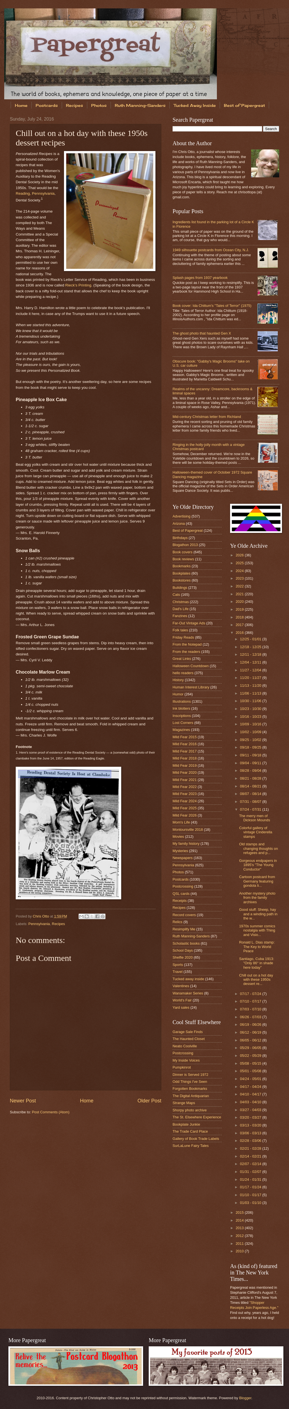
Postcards (47, 105)
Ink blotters (181, 708)
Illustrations (182, 701)
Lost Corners (183, 723)
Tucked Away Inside (195, 105)
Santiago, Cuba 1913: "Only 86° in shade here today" (256, 963)
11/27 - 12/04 (251, 670)
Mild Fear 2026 (185, 815)
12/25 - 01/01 (251, 639)
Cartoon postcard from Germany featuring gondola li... (257, 881)
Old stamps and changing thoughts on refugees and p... (258, 848)
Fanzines (180, 616)
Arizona (179, 523)
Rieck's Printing (78, 285)
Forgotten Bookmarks (190, 1088)
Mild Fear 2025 (185, 808)
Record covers (184, 915)
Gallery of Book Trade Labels (196, 1139)
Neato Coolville (185, 1046)
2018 (240, 617)
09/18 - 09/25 (251, 747)
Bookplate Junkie (186, 1124)
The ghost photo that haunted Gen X (202, 333)
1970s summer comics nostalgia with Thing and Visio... (257, 930)
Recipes (74, 105)
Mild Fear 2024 (185, 801)
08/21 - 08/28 (251, 778)
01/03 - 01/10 (251, 1203)
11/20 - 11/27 (251, 678)
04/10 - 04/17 (251, 1094)
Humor (178, 694)
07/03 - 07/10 (251, 1009)
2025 (240, 563)
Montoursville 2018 (188, 829)
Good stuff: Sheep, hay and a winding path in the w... (258, 913)
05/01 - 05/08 (251, 1071)
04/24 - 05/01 (251, 1079)
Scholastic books (186, 943)
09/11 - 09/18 (251, 755)
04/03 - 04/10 (251, 1102)
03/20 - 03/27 (251, 1117)
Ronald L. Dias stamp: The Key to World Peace (257, 946)
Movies (178, 836)
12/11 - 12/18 (251, 654)
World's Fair (182, 1000)
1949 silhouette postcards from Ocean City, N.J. (211, 250)
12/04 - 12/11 (251, 662)
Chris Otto (41, 916)
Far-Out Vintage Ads (189, 623)
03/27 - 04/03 (251, 1110)
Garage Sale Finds (188, 1032)
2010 (240, 1251)
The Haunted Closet (189, 1039)
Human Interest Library (191, 687)
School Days (183, 950)
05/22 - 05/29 (251, 1055)
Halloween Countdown (191, 666)
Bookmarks (182, 566)
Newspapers (183, 858)
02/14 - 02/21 (251, 1156)
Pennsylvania (39, 924)
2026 (240, 555)
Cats (176, 594)
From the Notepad (187, 644)
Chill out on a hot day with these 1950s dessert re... (256, 979)
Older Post (149, 1101)
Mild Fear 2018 (185, 758)
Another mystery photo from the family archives (257, 897)
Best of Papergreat (188, 530)
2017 (240, 625)
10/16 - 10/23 (251, 716)
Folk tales (180, 630)
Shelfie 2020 (183, 957)
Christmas (181, 602)
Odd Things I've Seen (190, 1081)
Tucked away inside (188, 979)
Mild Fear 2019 (185, 765)
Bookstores (182, 580)
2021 (240, 594)
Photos (99, 105)
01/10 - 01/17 (251, 1195)
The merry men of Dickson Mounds (254, 818)
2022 (240, 586)
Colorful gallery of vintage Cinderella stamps (255, 832)
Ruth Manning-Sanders (140, 105)
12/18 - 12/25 (251, 647)
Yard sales (181, 1007)
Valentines (181, 986)
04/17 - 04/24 (251, 1087)
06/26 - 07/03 (251, 1017)
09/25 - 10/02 (251, 740)
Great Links (182, 659)
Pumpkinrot (182, 1067)
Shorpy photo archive (190, 1110)
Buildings (180, 587)
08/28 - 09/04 (251, 770)
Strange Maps (184, 1103)
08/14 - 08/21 (251, 786)
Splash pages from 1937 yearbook (200, 278)
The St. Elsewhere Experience (197, 1117)
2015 (240, 1212)
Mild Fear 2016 (185, 744)
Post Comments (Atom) (51, 1112)
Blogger (245, 1398)
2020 (240, 601)
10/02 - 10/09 (251, 732)
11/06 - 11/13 (251, 693)
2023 (240, 578)
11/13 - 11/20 (251, 685)
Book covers (182, 552)
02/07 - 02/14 (251, 1164)
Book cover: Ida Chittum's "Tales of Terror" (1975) (212, 306)
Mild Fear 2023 (185, 794)
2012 (240, 1236)
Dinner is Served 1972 (190, 1074)
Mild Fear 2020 (185, 772)
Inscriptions (182, 716)
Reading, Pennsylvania (35, 193)
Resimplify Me (184, 929)
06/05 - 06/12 (251, 1040)
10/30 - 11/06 (251, 701)
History (178, 680)
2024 (240, 571)
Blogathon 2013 (185, 545)
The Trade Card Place (190, 1131)
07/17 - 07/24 (251, 994)
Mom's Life (181, 822)
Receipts (180, 900)
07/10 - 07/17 (251, 1001)
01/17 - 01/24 (251, 1187)
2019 (240, 609)
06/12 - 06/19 (251, 1032)
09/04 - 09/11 (251, 763)
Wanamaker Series (188, 993)
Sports (178, 965)
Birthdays (180, 538)
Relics (177, 922)
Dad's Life (181, 609)
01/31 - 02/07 (251, 1172)
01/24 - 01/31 (251, 1179)
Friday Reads (183, 637)
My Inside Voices (186, 1060)
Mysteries (180, 851)
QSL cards (181, 893)
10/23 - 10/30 (251, 709)
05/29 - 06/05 (251, 1048)
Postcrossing (183, 886)
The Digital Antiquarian (191, 1096)
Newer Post (23, 1101)
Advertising (182, 516)
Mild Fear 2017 (185, 751)
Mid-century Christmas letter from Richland (207, 417)
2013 (240, 1228)
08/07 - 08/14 (251, 794)
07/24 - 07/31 (251, 809)
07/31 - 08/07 (251, 801)
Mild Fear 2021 (185, 780)
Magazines (181, 730)
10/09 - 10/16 (251, 724)
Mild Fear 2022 (185, 787)
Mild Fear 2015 (185, 737)
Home (21, 105)
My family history (186, 843)
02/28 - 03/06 (251, 1141)
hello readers (183, 673)
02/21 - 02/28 (251, 1148)
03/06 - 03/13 (251, 1133)
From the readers (186, 652)
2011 (240, 1243)
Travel (177, 972)
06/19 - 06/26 (251, 1024)
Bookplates (182, 573)
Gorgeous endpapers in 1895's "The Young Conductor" (258, 864)
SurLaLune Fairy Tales (191, 1146)
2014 (240, 1220)
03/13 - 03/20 (251, 1125)
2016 (240, 633)
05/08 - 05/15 (251, 1063)
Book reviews (183, 559)
